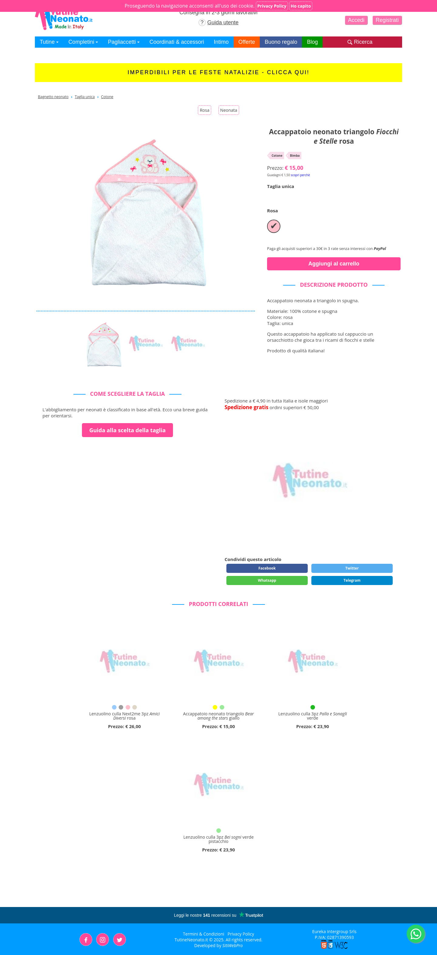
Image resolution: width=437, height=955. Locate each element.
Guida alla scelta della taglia (127, 430)
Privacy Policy (241, 934)
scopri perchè (300, 175)
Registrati (387, 20)
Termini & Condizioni (203, 934)
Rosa (204, 110)
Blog (312, 42)
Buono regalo (281, 42)
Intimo (221, 42)
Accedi (356, 20)
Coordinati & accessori (176, 42)
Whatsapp (267, 580)
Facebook (267, 568)
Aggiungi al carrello (333, 264)
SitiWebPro (232, 945)
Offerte (247, 42)
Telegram (352, 580)
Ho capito (301, 6)
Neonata (228, 110)
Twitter (352, 568)
